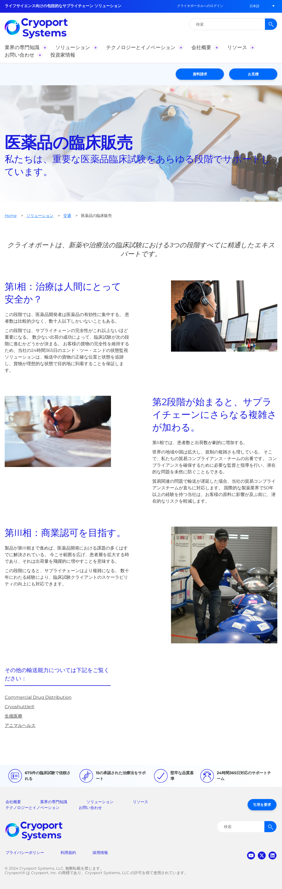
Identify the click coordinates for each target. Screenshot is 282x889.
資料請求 (200, 74)
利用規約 (68, 852)
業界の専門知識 (53, 801)
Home (11, 215)
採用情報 (100, 852)
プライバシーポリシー (25, 852)
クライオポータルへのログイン (200, 6)
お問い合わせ (90, 807)
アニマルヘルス (20, 725)
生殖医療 (13, 716)
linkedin (272, 855)
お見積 (253, 74)
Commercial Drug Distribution (38, 697)
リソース (140, 801)
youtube (251, 855)
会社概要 (13, 801)
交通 (67, 215)
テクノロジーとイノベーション (32, 807)
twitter (262, 855)
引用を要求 (262, 804)
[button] (254, 5)
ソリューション (39, 215)
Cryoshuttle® (19, 706)
